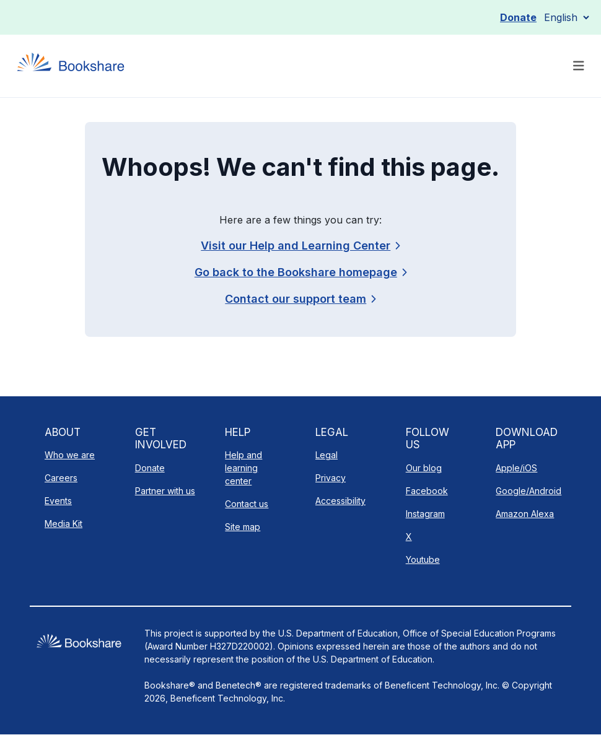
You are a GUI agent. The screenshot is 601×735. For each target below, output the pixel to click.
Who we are (70, 455)
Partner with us (165, 490)
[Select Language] (566, 17)
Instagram (425, 513)
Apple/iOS (516, 468)
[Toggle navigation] (579, 66)
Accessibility (340, 500)
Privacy (330, 477)
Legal (326, 455)
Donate (518, 17)
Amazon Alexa (525, 513)
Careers (61, 477)
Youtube (423, 559)
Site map (242, 526)
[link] (300, 298)
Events (58, 500)
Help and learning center (243, 468)
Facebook (427, 490)
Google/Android (528, 490)
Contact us (246, 503)
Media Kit (63, 523)
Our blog (424, 468)
